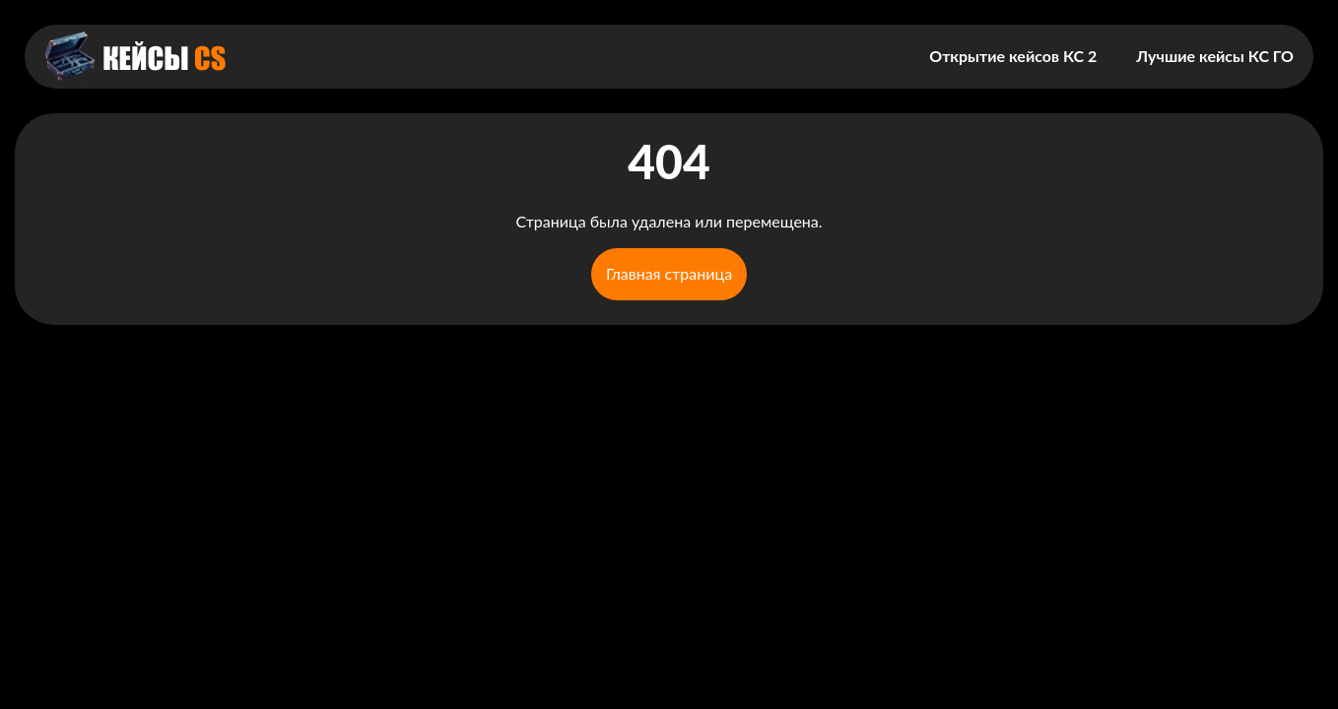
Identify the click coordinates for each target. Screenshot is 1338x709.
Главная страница (669, 273)
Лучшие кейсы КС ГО (1215, 55)
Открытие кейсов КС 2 (1013, 55)
